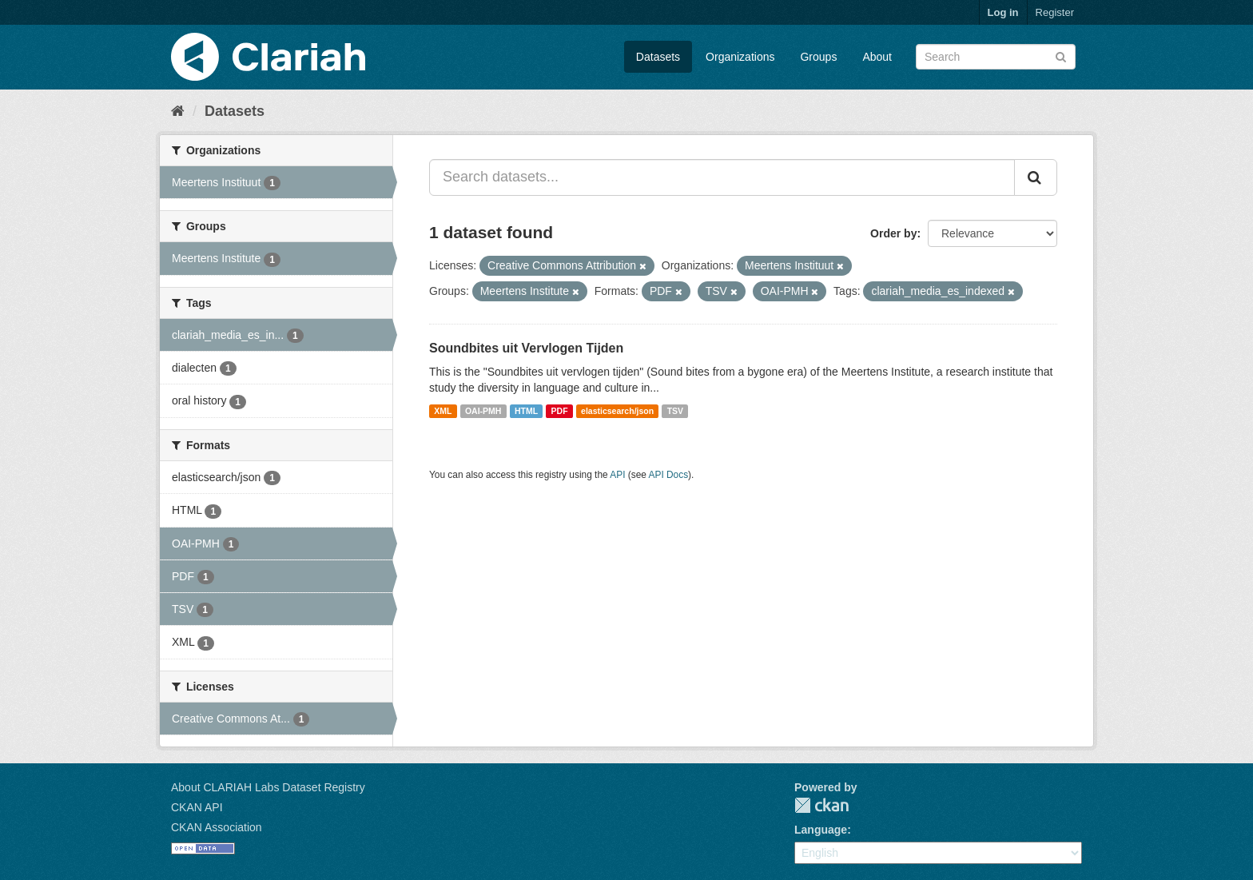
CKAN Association (216, 827)
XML (442, 411)
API (617, 474)
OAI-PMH (483, 411)
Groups (818, 56)
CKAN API (197, 807)
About (877, 56)
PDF (559, 411)
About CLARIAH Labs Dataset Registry (268, 787)
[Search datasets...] (722, 177)
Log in (1003, 12)
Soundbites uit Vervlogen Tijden (526, 348)
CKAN (821, 805)
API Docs (669, 474)
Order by (893, 233)
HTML (526, 411)
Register (1055, 12)
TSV (675, 411)
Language (820, 829)
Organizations (740, 56)
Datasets (658, 56)
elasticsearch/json (617, 411)
